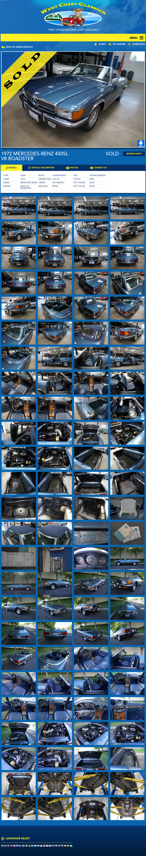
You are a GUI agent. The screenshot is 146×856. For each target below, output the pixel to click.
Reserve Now (133, 153)
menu (134, 38)
